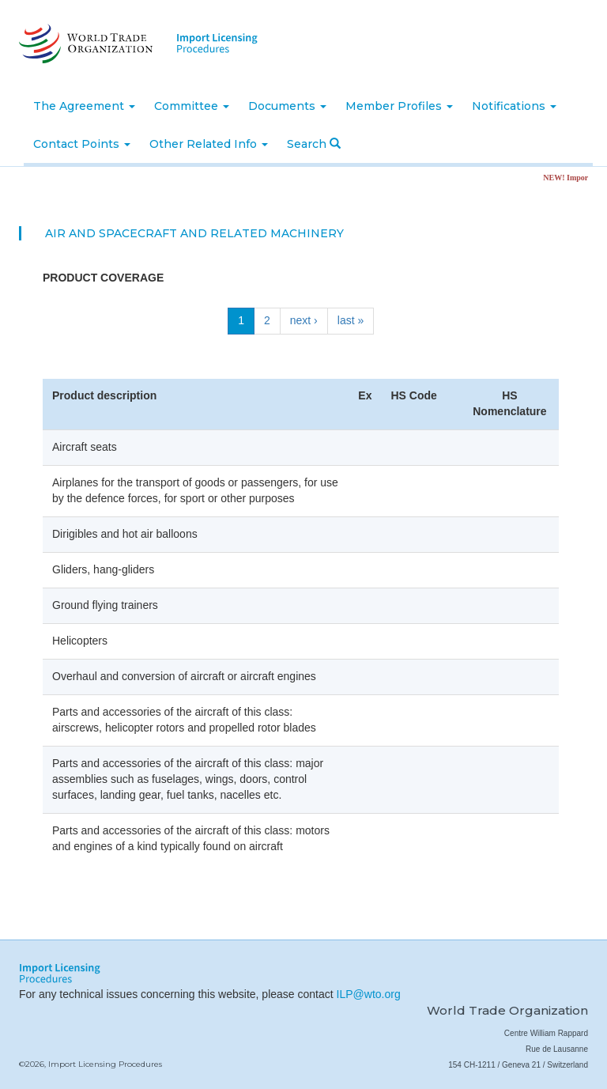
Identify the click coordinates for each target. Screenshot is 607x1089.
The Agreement (84, 106)
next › (304, 320)
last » (350, 320)
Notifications (514, 106)
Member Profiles (399, 106)
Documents (287, 106)
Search (314, 144)
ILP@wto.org (369, 994)
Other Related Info (208, 144)
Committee (191, 106)
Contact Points (81, 144)
